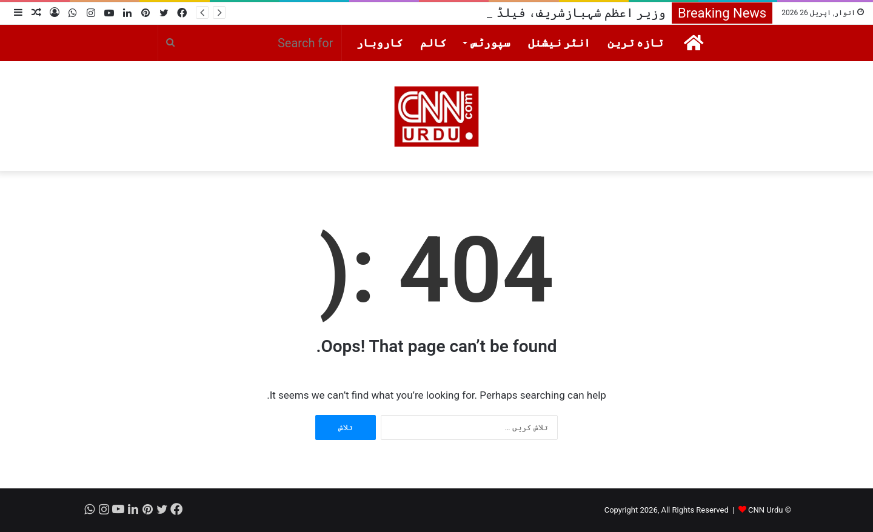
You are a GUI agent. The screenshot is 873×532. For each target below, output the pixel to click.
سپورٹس (490, 42)
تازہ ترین (635, 42)
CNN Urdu (765, 509)
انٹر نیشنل (559, 42)
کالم (433, 42)
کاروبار (379, 42)
